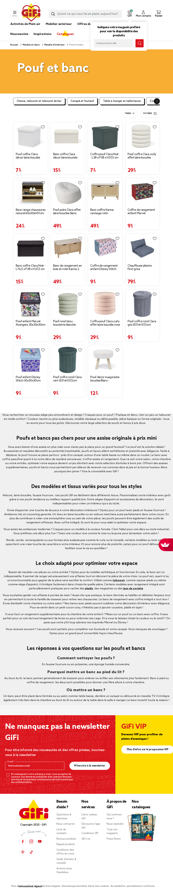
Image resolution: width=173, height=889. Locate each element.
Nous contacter (65, 824)
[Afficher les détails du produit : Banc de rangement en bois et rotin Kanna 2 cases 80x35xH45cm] (68, 248)
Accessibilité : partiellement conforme (132, 886)
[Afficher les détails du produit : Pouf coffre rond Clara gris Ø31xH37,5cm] (142, 304)
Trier (128, 113)
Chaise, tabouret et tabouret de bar (39, 101)
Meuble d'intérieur (54, 45)
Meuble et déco (31, 45)
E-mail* (11, 762)
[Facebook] (22, 841)
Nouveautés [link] (19, 34)
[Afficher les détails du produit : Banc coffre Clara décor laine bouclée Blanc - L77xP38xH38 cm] (68, 136)
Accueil (14, 45)
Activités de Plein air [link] (25, 24)
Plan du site (18, 886)
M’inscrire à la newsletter (89, 765)
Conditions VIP (89, 833)
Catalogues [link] (65, 34)
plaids (89, 588)
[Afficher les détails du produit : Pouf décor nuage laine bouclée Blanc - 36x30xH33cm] (105, 359)
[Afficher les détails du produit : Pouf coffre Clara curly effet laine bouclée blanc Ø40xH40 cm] (142, 136)
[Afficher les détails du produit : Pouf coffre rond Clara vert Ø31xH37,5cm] (68, 359)
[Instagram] (31, 841)
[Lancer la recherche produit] (53, 14)
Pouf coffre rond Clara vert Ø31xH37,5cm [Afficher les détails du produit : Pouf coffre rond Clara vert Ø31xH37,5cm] (67, 379)
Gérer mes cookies (98, 886)
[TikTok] (31, 852)
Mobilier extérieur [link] (59, 24)
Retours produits (66, 838)
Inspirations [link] (42, 34)
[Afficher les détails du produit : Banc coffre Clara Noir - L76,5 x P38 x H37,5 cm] (31, 248)
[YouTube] (39, 841)
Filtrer (150, 113)
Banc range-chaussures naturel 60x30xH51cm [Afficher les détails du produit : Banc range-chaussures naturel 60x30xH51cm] (30, 211)
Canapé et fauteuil (82, 101)
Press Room (114, 838)
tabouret (119, 580)
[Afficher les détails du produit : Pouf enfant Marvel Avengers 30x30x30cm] (31, 304)
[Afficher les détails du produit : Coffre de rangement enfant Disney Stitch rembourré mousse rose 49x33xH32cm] (105, 248)
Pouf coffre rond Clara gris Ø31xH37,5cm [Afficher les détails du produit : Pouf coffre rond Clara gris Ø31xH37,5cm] (142, 323)
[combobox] (85, 14)
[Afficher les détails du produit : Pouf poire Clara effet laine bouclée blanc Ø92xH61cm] (68, 192)
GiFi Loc (86, 838)
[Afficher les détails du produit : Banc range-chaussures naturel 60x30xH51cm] (31, 192)
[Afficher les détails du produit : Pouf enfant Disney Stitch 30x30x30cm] (31, 359)
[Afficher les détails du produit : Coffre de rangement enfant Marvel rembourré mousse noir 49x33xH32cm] (142, 192)
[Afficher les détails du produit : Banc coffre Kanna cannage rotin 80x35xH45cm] (105, 192)
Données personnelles (74, 886)
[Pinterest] (22, 852)
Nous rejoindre (115, 824)
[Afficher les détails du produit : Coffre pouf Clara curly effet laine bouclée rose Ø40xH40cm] (105, 304)
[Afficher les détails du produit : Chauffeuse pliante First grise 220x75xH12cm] (142, 248)
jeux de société (133, 588)
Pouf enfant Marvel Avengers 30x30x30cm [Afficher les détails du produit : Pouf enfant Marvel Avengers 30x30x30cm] (30, 323)
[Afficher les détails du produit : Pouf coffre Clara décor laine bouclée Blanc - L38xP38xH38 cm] (31, 136)
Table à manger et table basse (122, 101)
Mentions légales (51, 886)
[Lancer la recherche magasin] (139, 43)
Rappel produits (65, 844)
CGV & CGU (33, 886)
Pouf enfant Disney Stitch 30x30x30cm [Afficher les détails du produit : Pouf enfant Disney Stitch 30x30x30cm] (28, 379)
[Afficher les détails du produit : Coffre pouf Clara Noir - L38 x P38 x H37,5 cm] (105, 136)
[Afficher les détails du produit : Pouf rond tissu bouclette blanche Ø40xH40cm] (68, 304)
